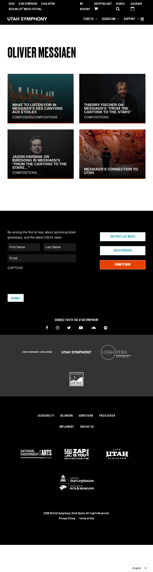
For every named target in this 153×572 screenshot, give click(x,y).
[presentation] (38, 280)
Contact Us (87, 427)
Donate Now (122, 264)
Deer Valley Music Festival (25, 9)
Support (129, 19)
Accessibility (46, 415)
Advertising (86, 415)
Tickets (88, 19)
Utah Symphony (28, 4)
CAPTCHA (15, 268)
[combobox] (139, 568)
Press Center (107, 415)
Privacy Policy (67, 518)
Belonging (66, 415)
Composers (22, 117)
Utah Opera (48, 4)
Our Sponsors (122, 250)
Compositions (45, 117)
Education (109, 19)
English (136, 568)
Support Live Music (123, 236)
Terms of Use (86, 518)
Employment (66, 427)
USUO (12, 4)
